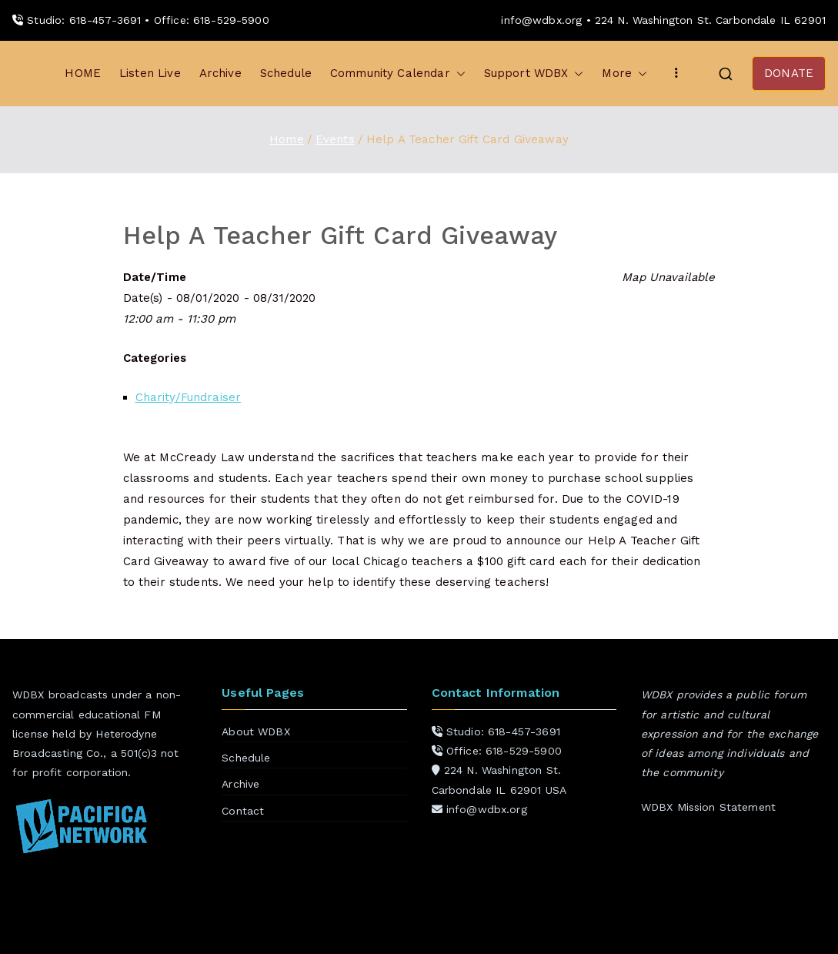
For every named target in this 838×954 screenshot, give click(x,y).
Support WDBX (534, 73)
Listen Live (150, 73)
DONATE (788, 73)
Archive (220, 73)
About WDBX (256, 731)
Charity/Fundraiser (188, 397)
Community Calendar (398, 73)
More (624, 73)
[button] (458, 73)
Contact (243, 811)
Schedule (286, 73)
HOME (83, 73)
